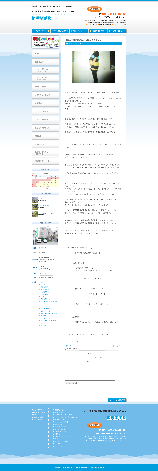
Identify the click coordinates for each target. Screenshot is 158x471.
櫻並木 (48, 199)
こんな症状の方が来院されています (41, 78)
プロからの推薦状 (41, 111)
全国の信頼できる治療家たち (41, 153)
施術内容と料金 (98, 31)
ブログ (84, 43)
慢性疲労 (43, 316)
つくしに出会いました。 (48, 213)
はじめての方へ (40, 31)
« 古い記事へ (69, 346)
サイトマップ (59, 446)
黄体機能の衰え (45, 308)
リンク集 (58, 444)
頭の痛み (43, 325)
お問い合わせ (117, 31)
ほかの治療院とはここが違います (41, 70)
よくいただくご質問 (42, 95)
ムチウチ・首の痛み (47, 311)
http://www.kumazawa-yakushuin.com (87, 342)
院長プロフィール (79, 31)
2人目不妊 (44, 296)
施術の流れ (39, 62)
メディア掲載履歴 (41, 120)
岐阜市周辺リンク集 (42, 161)
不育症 (43, 306)
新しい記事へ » (117, 346)
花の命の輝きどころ (48, 206)
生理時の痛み (45, 292)
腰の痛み (43, 282)
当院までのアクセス (42, 128)
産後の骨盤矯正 (45, 289)
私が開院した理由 (59, 31)
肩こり (43, 284)
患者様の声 (39, 103)
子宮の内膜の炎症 (46, 299)
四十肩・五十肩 (45, 318)
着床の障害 (44, 287)
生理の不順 (44, 294)
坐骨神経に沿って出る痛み (49, 313)
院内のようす (40, 53)
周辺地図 (38, 136)
